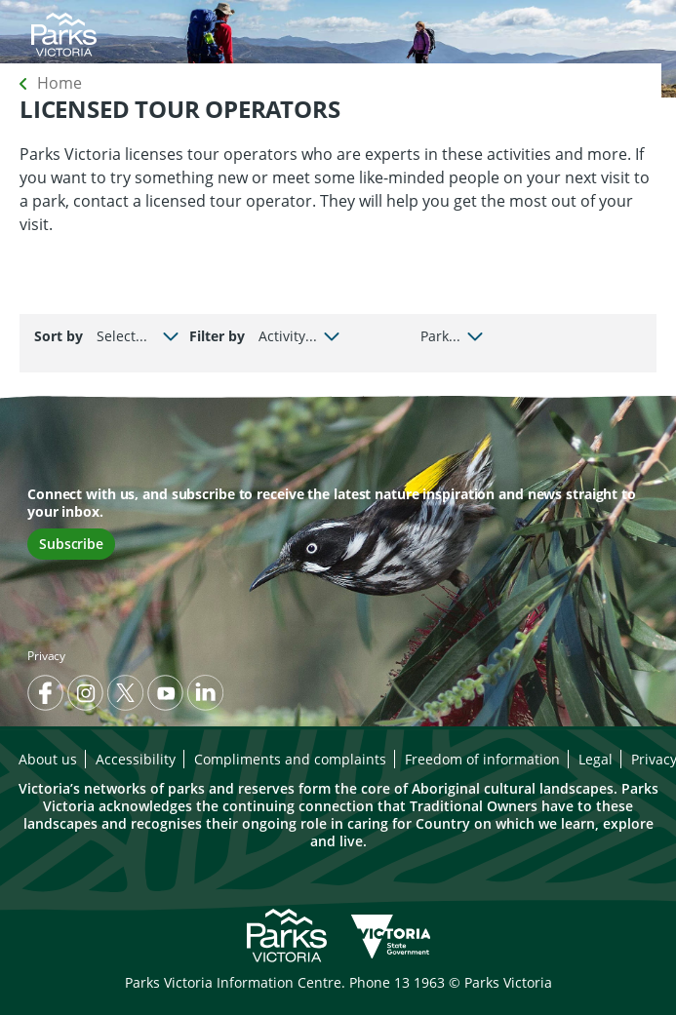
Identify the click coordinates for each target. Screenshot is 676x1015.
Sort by (58, 336)
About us (48, 759)
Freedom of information (482, 759)
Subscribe (71, 543)
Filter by (217, 336)
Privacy (46, 655)
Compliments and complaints (290, 759)
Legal (595, 759)
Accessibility (136, 759)
